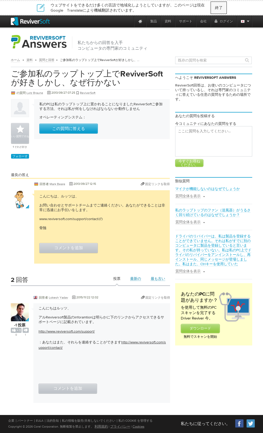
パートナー (25, 420)
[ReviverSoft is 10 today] (129, 21)
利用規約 (101, 426)
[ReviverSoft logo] (30, 21)
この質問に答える (68, 129)
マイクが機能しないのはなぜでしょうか (207, 189)
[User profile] (20, 205)
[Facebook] (239, 427)
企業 (11, 420)
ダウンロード (200, 328)
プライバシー (120, 426)
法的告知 (52, 420)
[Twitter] (251, 427)
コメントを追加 (68, 248)
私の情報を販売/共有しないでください (88, 420)
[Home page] (140, 21)
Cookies (138, 426)
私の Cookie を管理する (135, 420)
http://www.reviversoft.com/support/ (67, 331)
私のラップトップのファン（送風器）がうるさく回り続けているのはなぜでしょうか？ (213, 212)
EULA (39, 420)
